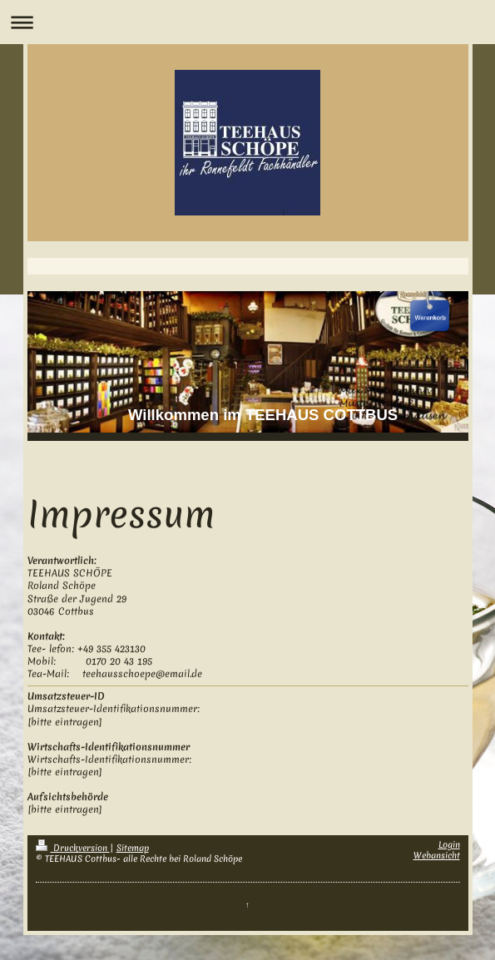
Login (449, 844)
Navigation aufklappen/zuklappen (247, 22)
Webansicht (436, 855)
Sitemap (132, 848)
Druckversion (73, 848)
